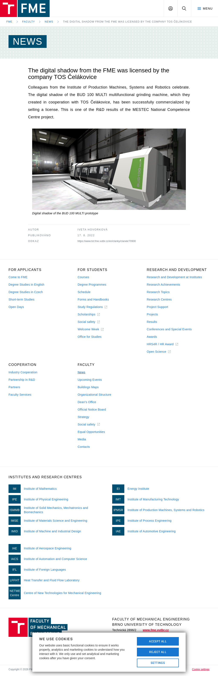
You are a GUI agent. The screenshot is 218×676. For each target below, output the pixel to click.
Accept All (157, 641)
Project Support (157, 307)
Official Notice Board (92, 409)
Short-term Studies (21, 299)
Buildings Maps (88, 387)
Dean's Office (87, 402)
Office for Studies (90, 336)
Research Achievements (163, 284)
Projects (152, 314)
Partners (14, 387)
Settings (158, 663)
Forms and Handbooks (93, 299)
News (49, 21)
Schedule (84, 292)
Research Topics (158, 292)
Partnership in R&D (22, 379)
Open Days (16, 307)
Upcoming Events (90, 379)
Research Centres (159, 299)
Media (82, 439)
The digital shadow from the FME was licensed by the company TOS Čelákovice (127, 21)
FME (9, 21)
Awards (152, 336)
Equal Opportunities (91, 432)
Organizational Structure (94, 394)
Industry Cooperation (23, 372)
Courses (83, 277)
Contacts (84, 446)
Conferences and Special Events (169, 329)
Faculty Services (20, 394)
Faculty (28, 21)
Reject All (157, 652)
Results (152, 322)
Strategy (83, 417)
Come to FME (18, 277)
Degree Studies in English (26, 284)
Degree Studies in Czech (26, 292)
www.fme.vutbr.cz (156, 630)
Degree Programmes (92, 284)
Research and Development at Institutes (174, 277)
